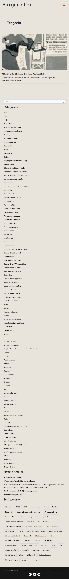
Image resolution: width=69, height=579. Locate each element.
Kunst (6, 316)
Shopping (7, 386)
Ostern (6, 353)
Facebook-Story (10, 205)
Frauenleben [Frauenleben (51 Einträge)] (50, 512)
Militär (6, 334)
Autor (6, 150)
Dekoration (8, 183)
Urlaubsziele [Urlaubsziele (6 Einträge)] (24, 550)
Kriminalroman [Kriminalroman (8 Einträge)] (40, 536)
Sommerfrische (10, 400)
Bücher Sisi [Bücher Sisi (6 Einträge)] (9, 512)
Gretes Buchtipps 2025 (13, 279)
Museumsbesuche (11, 345)
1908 (6, 113)
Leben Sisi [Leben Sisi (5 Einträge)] (26, 540)
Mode (6, 338)
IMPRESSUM (21, 570)
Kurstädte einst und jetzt (14, 323)
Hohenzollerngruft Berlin (14, 495)
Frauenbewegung (11, 227)
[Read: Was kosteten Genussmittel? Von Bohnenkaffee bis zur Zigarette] (34, 52)
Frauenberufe (9, 223)
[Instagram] (34, 574)
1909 (6, 116)
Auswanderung (10, 142)
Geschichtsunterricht (19, 74)
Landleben (8, 327)
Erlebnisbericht (10, 194)
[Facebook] (30, 574)
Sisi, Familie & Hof (11, 393)
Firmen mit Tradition (12, 212)
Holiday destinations (12, 297)
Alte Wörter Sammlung (13, 127)
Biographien (9, 164)
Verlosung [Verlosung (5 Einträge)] (46, 550)
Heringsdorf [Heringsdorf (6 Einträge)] (43, 517)
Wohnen (7, 460)
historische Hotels (11, 282)
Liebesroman (9, 330)
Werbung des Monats (13, 452)
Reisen (6, 364)
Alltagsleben (6, 74)
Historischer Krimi (11, 290)
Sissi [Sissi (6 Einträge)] (60, 545)
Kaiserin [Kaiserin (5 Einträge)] (21, 531)
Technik (7, 423)
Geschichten (9, 257)
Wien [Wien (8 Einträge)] (21, 555)
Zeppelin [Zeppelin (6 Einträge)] (25, 560)
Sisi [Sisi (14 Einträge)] (53, 545)
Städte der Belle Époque (13, 415)
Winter (7, 456)
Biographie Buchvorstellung (15, 161)
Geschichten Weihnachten (15, 264)
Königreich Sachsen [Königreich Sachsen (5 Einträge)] (12, 540)
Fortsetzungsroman (12, 216)
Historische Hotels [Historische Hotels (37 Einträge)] (14, 521)
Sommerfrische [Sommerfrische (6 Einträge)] (10, 550)
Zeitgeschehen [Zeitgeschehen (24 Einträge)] (11, 560)
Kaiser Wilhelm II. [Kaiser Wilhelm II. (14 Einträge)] (12, 536)
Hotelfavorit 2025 (11, 301)
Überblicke (8, 430)
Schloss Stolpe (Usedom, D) (15, 477)
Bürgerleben (17, 5)
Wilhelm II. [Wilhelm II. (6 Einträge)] (31, 555)
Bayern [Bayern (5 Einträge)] (46, 507)
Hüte (6, 305)
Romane (7, 371)
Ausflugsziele (9, 135)
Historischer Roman (12, 293)
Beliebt (6, 157)
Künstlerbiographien (12, 319)
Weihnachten (9, 448)
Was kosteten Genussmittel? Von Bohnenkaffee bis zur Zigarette (28, 78)
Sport (6, 408)
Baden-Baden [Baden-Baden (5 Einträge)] (35, 507)
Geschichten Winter (12, 268)
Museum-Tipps (10, 341)
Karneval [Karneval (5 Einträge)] (27, 536)
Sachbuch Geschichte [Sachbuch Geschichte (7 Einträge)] (29, 545)
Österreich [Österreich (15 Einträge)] (36, 560)
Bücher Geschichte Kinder (15, 168)
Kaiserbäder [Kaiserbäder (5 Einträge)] (9, 531)
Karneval (7, 308)
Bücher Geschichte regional (15, 172)
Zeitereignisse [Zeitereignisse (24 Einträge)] (45, 555)
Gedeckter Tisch (10, 242)
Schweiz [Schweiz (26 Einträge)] (44, 545)
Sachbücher (9, 375)
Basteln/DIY (8, 153)
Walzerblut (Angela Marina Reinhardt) (19, 481)
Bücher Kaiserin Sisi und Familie (17, 175)
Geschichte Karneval (12, 253)
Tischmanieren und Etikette (15, 426)
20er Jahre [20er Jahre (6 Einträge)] (9, 507)
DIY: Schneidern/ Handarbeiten (17, 186)
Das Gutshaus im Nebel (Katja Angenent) (20, 491)
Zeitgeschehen (10, 463)
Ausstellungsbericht (12, 138)
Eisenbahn (8, 190)
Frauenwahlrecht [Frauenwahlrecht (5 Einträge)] (11, 517)
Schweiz (7, 382)
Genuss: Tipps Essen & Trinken (16, 249)
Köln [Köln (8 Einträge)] (52, 536)
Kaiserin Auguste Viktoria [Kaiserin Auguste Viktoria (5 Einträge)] (36, 531)
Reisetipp (7, 367)
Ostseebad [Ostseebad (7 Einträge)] (48, 540)
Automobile (8, 146)
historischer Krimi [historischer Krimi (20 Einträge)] (13, 527)
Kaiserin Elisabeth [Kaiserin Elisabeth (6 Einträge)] (55, 531)
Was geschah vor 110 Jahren (15, 445)
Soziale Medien (10, 404)
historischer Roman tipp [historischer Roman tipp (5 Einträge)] (33, 527)
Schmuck (7, 378)
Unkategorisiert (38, 74)
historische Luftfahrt (12, 286)
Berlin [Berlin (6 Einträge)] (54, 507)
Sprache (7, 412)
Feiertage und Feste (12, 209)
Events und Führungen (13, 198)
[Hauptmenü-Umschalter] (64, 4)
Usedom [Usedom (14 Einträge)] (36, 550)
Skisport (7, 397)
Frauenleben (9, 231)
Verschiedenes (10, 441)
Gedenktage (8, 246)
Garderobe (8, 234)
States (6, 419)
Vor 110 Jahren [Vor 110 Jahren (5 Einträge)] (10, 555)
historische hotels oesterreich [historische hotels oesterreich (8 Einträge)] (38, 522)
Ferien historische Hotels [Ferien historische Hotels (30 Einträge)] (28, 512)
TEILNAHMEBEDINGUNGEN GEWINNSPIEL (52, 570)
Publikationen (9, 360)
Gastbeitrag (8, 238)
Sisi (5, 389)
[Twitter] (38, 574)
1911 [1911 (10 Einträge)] (25, 507)
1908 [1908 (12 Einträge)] (18, 507)
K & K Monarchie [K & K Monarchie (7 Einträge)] (51, 527)
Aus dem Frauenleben (13, 131)
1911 (5, 120)
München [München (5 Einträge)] (36, 540)
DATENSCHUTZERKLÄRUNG (33, 570)
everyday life (9, 201)
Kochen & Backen (11, 312)
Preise (30, 74)
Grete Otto (8, 275)
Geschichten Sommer (12, 260)
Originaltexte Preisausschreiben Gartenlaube (22, 349)
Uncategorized (9, 434)
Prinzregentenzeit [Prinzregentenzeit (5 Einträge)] (11, 545)
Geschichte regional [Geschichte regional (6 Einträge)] (28, 517)
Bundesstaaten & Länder (14, 179)
